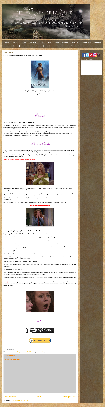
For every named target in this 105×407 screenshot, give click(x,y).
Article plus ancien (69, 397)
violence (47, 352)
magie (25, 352)
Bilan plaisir (75, 42)
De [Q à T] (60, 46)
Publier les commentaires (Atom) (19, 400)
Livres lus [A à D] (9, 46)
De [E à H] (20, 46)
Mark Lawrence (31, 352)
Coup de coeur (87, 42)
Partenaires (97, 42)
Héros (42, 42)
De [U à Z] (70, 46)
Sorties (57, 42)
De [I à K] (29, 46)
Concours (23, 42)
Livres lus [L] (40, 46)
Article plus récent (10, 397)
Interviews (65, 42)
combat (10, 352)
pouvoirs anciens (40, 352)
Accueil (15, 42)
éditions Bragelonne (18, 352)
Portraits (6, 42)
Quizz (49, 42)
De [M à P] (50, 46)
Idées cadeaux (33, 42)
